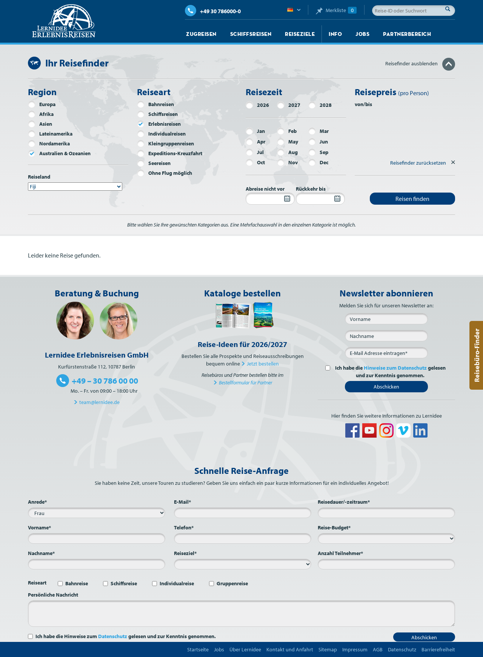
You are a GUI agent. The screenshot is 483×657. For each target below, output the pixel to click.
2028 (320, 105)
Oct (255, 162)
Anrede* (37, 501)
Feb (287, 131)
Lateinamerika (50, 133)
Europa (41, 104)
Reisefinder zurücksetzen (418, 162)
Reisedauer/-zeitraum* (344, 501)
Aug (287, 152)
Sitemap (327, 649)
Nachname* (41, 553)
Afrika (41, 114)
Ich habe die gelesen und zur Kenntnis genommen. (389, 371)
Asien (40, 124)
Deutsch (293, 10)
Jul (255, 152)
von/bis (363, 104)
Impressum (355, 649)
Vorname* (39, 527)
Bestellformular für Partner (245, 382)
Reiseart (37, 582)
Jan (255, 131)
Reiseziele (300, 34)
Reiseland (39, 176)
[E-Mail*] (386, 352)
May (287, 141)
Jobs (362, 34)
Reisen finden (412, 198)
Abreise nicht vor (265, 188)
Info (335, 34)
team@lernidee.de (99, 402)
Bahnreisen (155, 104)
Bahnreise (76, 583)
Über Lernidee (245, 649)
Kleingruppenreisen (165, 143)
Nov (287, 162)
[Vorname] (386, 318)
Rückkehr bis (311, 188)
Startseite (198, 649)
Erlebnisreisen (159, 124)
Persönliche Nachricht (53, 594)
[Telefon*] (242, 538)
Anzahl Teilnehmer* (340, 553)
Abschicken (386, 386)
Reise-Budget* (334, 527)
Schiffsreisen (251, 34)
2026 (257, 105)
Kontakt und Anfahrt (289, 649)
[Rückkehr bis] (320, 199)
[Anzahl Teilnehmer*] (386, 564)
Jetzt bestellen (263, 363)
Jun (318, 141)
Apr (255, 141)
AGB (378, 649)
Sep (318, 152)
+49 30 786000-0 (213, 11)
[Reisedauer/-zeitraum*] (386, 512)
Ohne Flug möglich (164, 173)
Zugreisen (201, 34)
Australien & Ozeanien (59, 153)
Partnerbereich (407, 34)
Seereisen (154, 163)
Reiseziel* (185, 553)
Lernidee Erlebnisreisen (64, 21)
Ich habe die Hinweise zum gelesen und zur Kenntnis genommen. (125, 636)
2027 (288, 105)
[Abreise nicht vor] (270, 199)
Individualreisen (161, 133)
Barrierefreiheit (438, 649)
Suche (450, 9)
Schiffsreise (124, 583)
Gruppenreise (232, 583)
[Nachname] (386, 335)
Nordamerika (49, 143)
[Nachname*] (96, 564)
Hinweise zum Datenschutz (395, 367)
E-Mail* (182, 501)
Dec (318, 162)
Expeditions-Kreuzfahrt (169, 153)
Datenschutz (112, 636)
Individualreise (177, 583)
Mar (318, 131)
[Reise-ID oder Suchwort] (413, 10)
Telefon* (184, 527)
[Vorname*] (96, 538)
